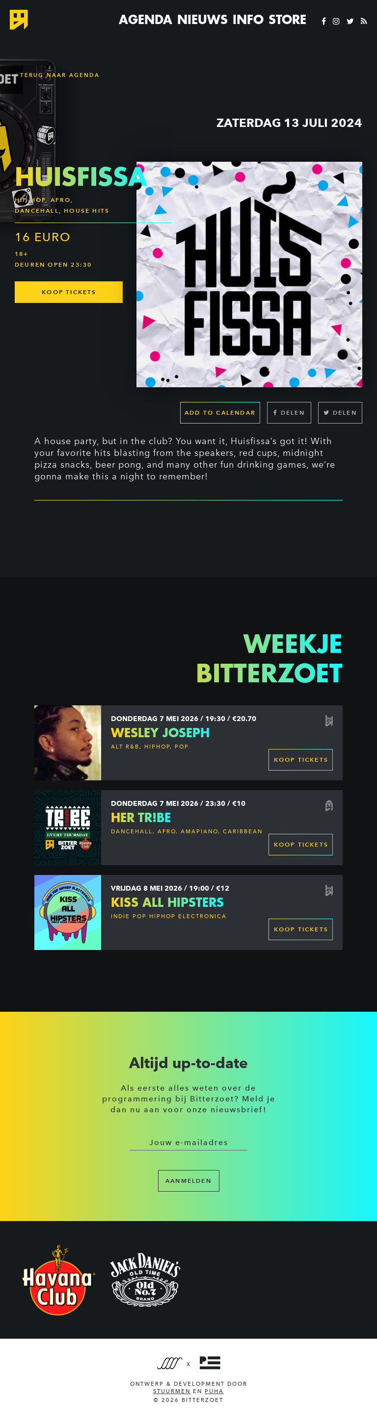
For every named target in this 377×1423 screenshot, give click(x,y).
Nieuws (202, 19)
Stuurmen (171, 1391)
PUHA (214, 1391)
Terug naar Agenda (57, 75)
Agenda (145, 19)
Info (248, 19)
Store (287, 19)
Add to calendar (220, 412)
